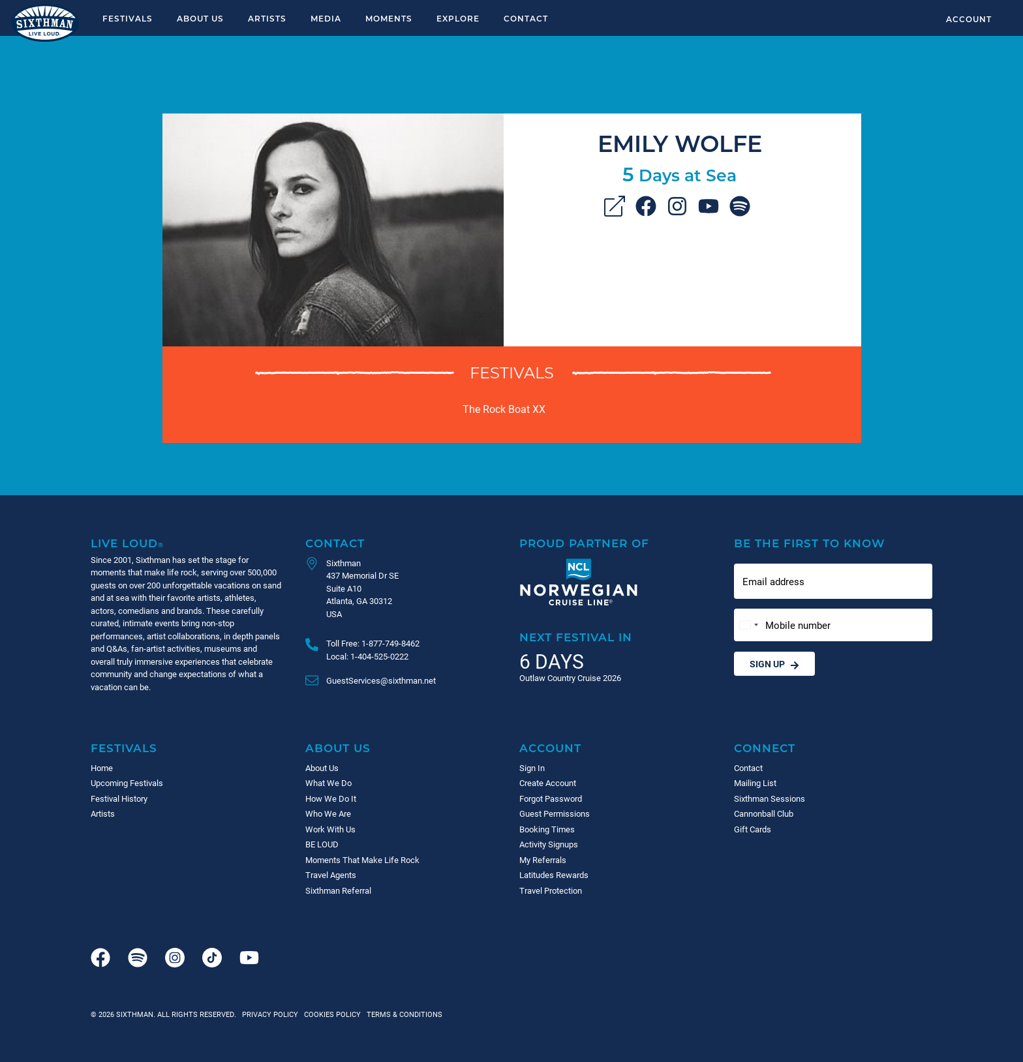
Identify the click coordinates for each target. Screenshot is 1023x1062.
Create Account (547, 783)
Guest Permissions (554, 813)
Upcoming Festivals (127, 783)
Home (102, 768)
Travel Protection (550, 890)
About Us (200, 18)
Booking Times (547, 829)
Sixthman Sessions (769, 798)
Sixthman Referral (338, 890)
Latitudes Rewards (553, 875)
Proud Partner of (584, 543)
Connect (764, 747)
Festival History (119, 798)
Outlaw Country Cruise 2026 (570, 678)
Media (326, 18)
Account (969, 19)
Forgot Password (550, 798)
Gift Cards (752, 829)
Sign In (532, 768)
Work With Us (330, 829)
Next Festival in (575, 637)
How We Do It (330, 798)
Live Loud (127, 543)
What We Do (328, 783)
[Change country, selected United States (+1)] (748, 625)
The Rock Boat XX (504, 409)
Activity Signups (548, 844)
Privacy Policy (270, 1014)
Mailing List (755, 783)
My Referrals (542, 860)
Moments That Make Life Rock (362, 860)
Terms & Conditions (402, 1014)
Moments (388, 18)
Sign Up (774, 664)
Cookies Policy (330, 1014)
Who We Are (328, 813)
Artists (267, 18)
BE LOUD (322, 844)
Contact (526, 18)
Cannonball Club (763, 813)
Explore (458, 18)
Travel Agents (330, 875)
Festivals (127, 18)
